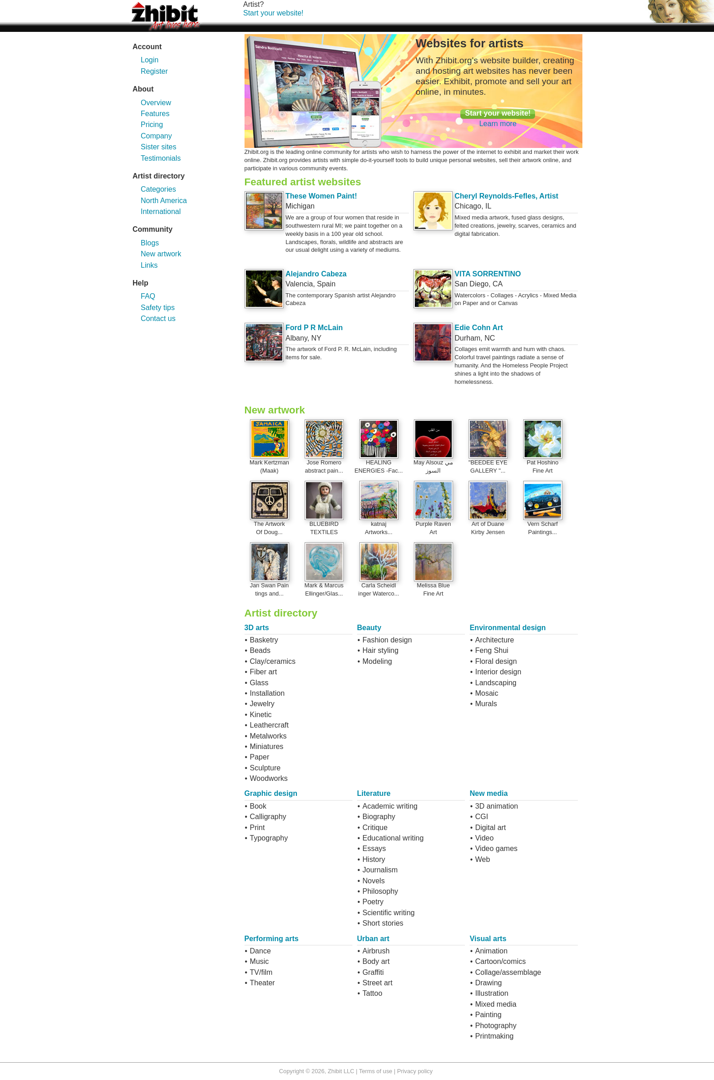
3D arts (257, 628)
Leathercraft (269, 725)
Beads (260, 650)
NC (489, 338)
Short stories (382, 923)
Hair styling (380, 650)
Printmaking (494, 1036)
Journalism (380, 870)
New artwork (161, 254)
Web (482, 859)
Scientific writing (388, 913)
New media (488, 793)
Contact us (158, 318)
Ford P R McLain (314, 327)
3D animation (496, 806)
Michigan (300, 206)
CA (498, 284)
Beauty (369, 628)
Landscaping (495, 683)
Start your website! (273, 13)
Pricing (152, 124)
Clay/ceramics (273, 661)
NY (316, 338)
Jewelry (262, 704)
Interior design (498, 672)
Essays (374, 848)
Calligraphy (268, 816)
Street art (377, 983)
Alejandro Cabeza (316, 274)
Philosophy (380, 891)
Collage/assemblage (508, 972)
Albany (296, 338)
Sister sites (158, 147)
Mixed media (495, 1004)
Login (149, 60)
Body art (376, 961)
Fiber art (263, 672)
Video (484, 838)
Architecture (494, 640)
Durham (467, 338)
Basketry (264, 640)
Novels (373, 881)
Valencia (299, 284)
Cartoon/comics (500, 961)
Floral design (496, 661)
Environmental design (507, 628)
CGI (481, 816)
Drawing (488, 983)
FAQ (148, 296)
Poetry (372, 902)
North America (164, 200)
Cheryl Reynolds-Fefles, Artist (506, 196)
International (161, 211)
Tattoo (372, 993)
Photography (495, 1025)
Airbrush (376, 951)
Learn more (497, 123)
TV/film (261, 972)
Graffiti (373, 972)
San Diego (471, 284)
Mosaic (486, 693)
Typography (269, 838)
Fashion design (387, 640)
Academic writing (390, 806)
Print (257, 827)
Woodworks (269, 778)
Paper (260, 757)
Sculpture (265, 768)
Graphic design (271, 793)
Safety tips (158, 307)
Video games (496, 848)
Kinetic (261, 714)
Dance (260, 951)
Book (258, 806)
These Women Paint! (321, 196)
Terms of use (375, 1071)
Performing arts (272, 938)
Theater (262, 983)
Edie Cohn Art (478, 327)
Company (156, 136)
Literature (374, 793)
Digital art (490, 827)
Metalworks (268, 736)
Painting (488, 1015)
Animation (491, 951)
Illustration (491, 993)
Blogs (150, 243)
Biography (378, 816)
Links (149, 265)
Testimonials (161, 158)
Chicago (467, 206)
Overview (156, 103)
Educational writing (392, 838)
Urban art (373, 938)
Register (154, 71)
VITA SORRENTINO (487, 274)
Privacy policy (415, 1071)
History (373, 859)
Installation (267, 693)
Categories (158, 189)
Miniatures (267, 746)
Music (259, 961)
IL (488, 206)
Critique (375, 827)
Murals (486, 704)
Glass (259, 683)
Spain (326, 284)
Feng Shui (491, 650)
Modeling (377, 661)
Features (155, 113)
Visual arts (487, 938)
